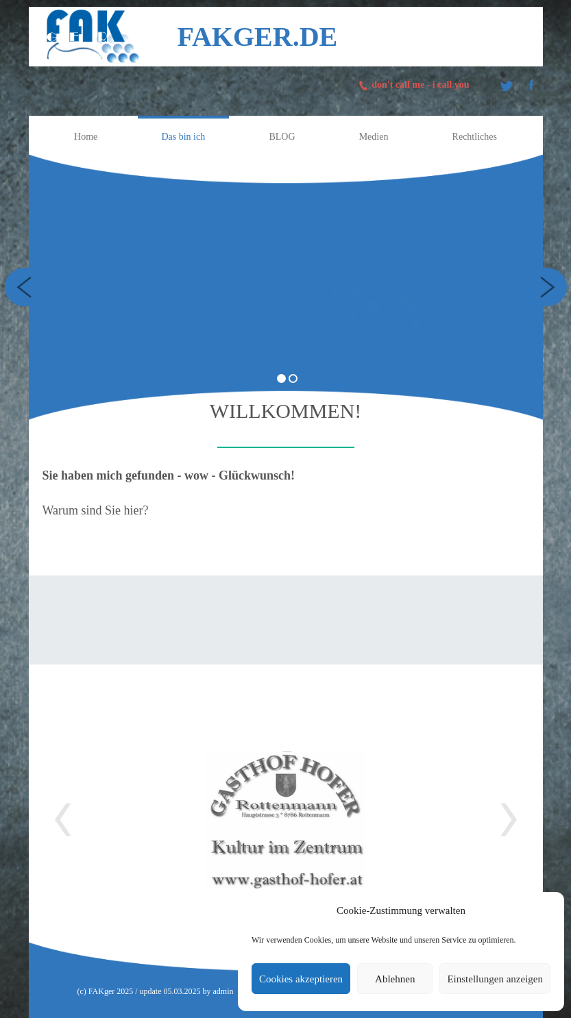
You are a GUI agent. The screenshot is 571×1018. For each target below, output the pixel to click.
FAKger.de (258, 36)
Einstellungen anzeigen (495, 978)
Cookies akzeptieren (301, 978)
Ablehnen (395, 978)
